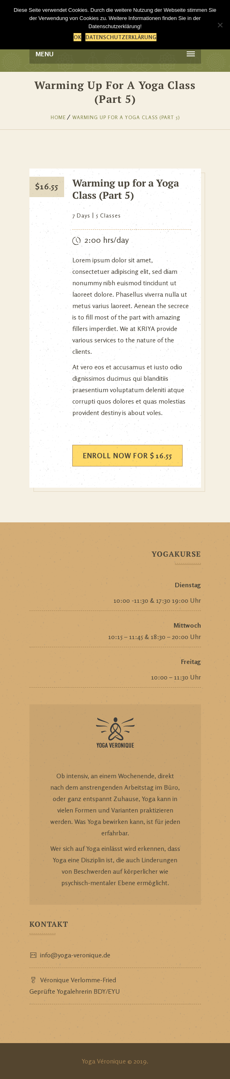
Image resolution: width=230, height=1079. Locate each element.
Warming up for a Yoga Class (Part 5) (126, 117)
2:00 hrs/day (107, 240)
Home (58, 117)
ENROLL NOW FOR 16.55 (127, 455)
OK (77, 37)
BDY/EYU (107, 991)
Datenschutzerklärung (120, 37)
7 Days (81, 215)
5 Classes (108, 215)
